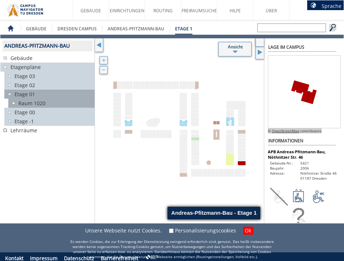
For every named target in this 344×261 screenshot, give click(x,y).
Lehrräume (23, 130)
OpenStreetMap (285, 130)
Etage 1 (183, 29)
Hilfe (235, 11)
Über (271, 11)
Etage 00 (24, 112)
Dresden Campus (77, 29)
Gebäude (90, 11)
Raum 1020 (31, 103)
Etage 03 (24, 76)
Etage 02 (24, 85)
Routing (163, 11)
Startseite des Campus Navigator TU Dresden (33, 13)
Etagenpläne (25, 67)
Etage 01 (24, 94)
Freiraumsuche (199, 11)
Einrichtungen (127, 11)
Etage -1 (24, 121)
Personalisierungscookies (205, 230)
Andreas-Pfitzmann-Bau (136, 29)
